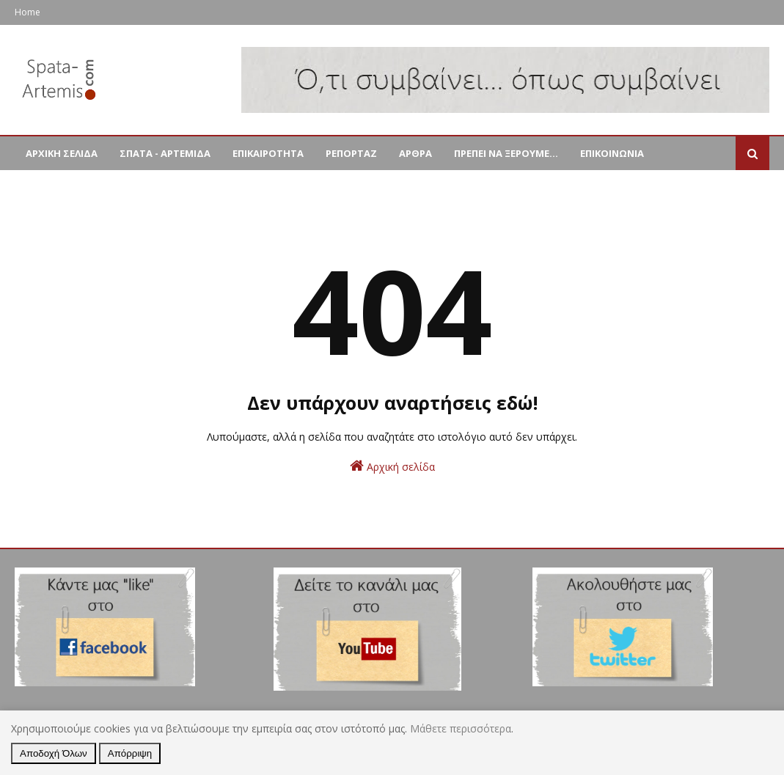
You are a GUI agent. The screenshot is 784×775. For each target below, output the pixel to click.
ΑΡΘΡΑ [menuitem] (415, 153)
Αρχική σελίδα (392, 466)
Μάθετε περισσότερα (460, 728)
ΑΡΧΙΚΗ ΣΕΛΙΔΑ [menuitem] (62, 153)
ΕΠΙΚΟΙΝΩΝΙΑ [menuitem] (612, 153)
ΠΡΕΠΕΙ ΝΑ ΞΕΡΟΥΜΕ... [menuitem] (506, 153)
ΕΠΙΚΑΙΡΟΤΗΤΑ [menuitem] (268, 153)
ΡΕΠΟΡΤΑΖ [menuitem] (351, 153)
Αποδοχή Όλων (53, 753)
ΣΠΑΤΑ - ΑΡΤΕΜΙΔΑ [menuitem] (165, 153)
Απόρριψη (130, 753)
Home (27, 12)
